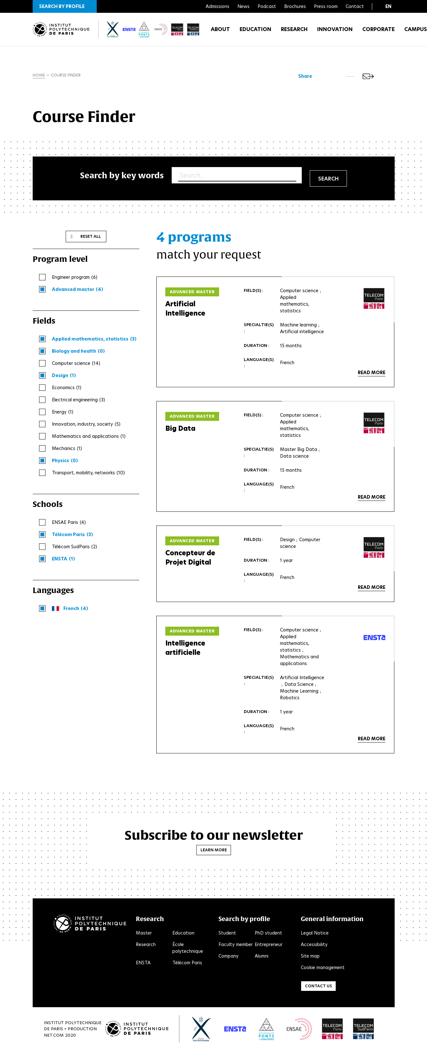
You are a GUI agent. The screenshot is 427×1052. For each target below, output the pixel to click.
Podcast (267, 6)
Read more (371, 374)
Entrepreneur (269, 946)
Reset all (90, 237)
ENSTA (143, 964)
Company (228, 957)
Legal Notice (315, 934)
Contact (355, 6)
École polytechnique (187, 949)
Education (255, 32)
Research (294, 32)
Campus (415, 32)
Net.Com (54, 1036)
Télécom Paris (187, 964)
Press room (326, 6)
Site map (310, 957)
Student (227, 934)
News (243, 6)
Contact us (318, 987)
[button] (65, 6)
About (220, 32)
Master (144, 934)
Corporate (378, 32)
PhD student (268, 934)
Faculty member (235, 946)
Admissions (217, 6)
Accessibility (314, 946)
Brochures (295, 6)
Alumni (261, 957)
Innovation (335, 32)
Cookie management (323, 969)
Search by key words (122, 176)
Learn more (214, 851)
